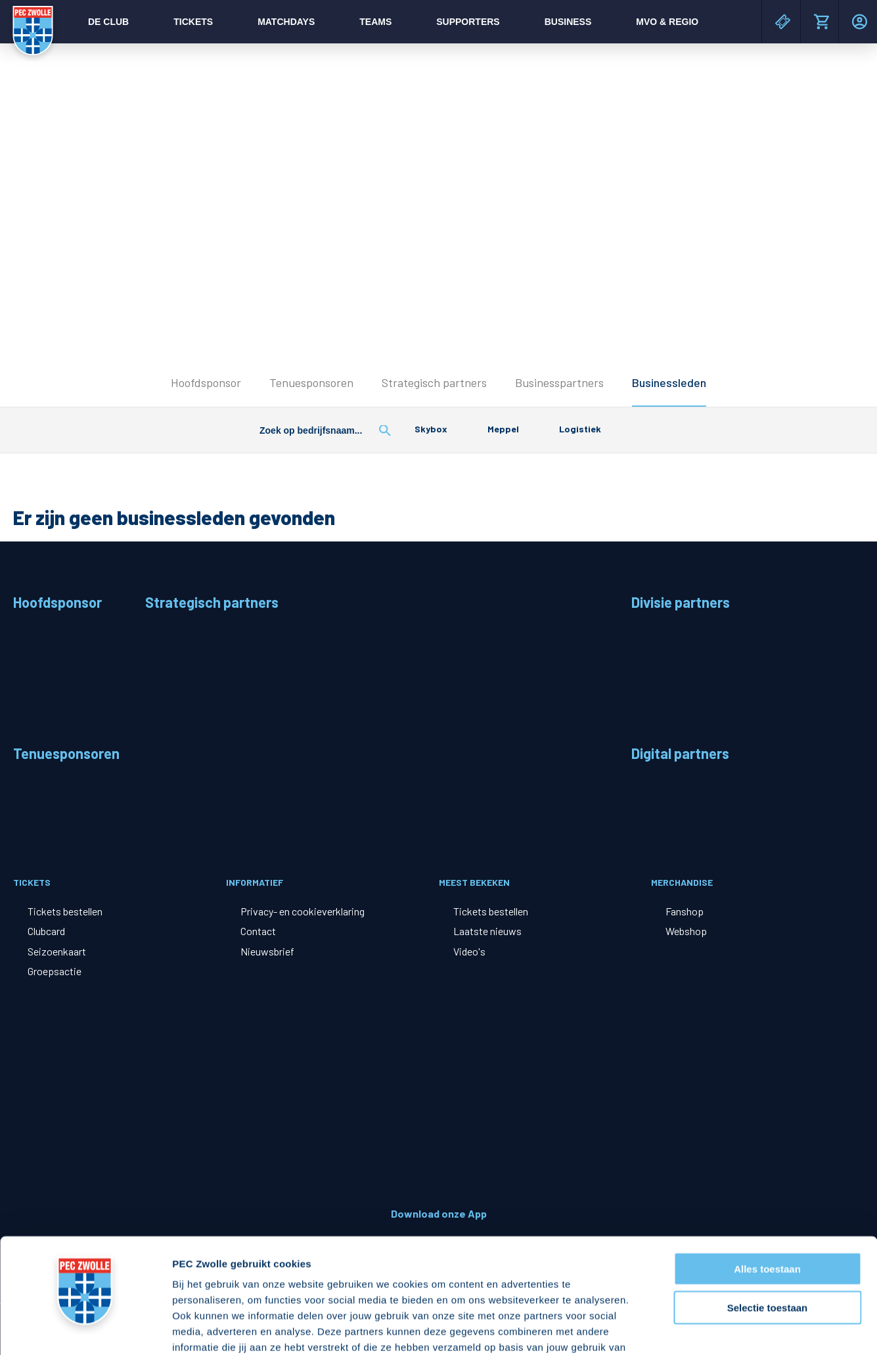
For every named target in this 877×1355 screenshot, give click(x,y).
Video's (469, 951)
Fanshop (684, 911)
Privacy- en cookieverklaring (302, 911)
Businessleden (669, 382)
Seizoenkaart (57, 951)
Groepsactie (54, 971)
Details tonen (710, 1329)
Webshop (686, 931)
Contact (258, 931)
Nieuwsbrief (267, 951)
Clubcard (46, 931)
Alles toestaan (767, 1166)
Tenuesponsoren (311, 382)
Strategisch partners (434, 382)
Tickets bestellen (65, 911)
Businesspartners (559, 382)
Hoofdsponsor (206, 382)
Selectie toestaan (767, 1204)
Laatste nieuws (487, 931)
